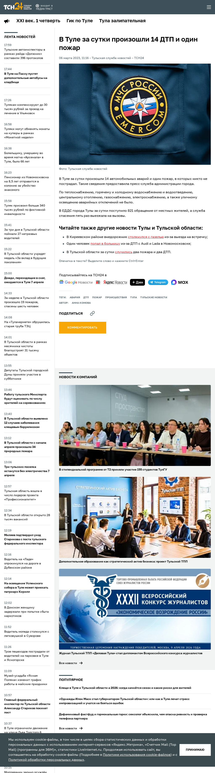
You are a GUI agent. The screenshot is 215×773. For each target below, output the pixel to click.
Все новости (68, 663)
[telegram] (158, 282)
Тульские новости (153, 297)
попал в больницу (105, 244)
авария (75, 297)
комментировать (82, 327)
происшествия (116, 297)
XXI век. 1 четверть (38, 21)
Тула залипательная (122, 21)
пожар (97, 297)
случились (123, 252)
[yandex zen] (137, 282)
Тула (133, 297)
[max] (179, 282)
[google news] (76, 282)
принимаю (195, 749)
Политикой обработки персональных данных (46, 760)
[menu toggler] (209, 7)
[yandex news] (111, 282)
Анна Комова (81, 303)
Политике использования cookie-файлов (136, 755)
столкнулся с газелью (146, 237)
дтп (86, 297)
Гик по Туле (80, 21)
